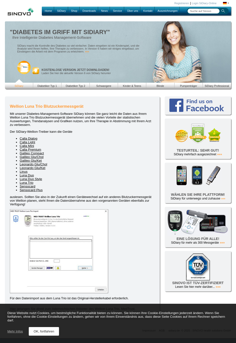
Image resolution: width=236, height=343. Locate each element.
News (104, 10)
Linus (24, 171)
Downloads (89, 10)
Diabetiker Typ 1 (47, 85)
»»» (87, 51)
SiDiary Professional (217, 85)
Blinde (160, 85)
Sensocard (27, 186)
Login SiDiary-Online (204, 3)
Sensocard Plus (31, 190)
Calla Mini (27, 146)
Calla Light (27, 142)
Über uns (132, 10)
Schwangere (103, 85)
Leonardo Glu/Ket (32, 168)
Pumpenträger (188, 85)
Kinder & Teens (132, 85)
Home (48, 10)
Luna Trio (26, 183)
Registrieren (181, 3)
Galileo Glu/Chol (32, 157)
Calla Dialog (28, 138)
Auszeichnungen (167, 10)
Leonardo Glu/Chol (33, 164)
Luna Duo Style (31, 179)
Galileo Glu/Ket (31, 160)
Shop (74, 10)
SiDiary (61, 10)
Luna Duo (27, 175)
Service (117, 10)
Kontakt (147, 10)
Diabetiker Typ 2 (75, 85)
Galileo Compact (32, 153)
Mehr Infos (15, 331)
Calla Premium (30, 149)
